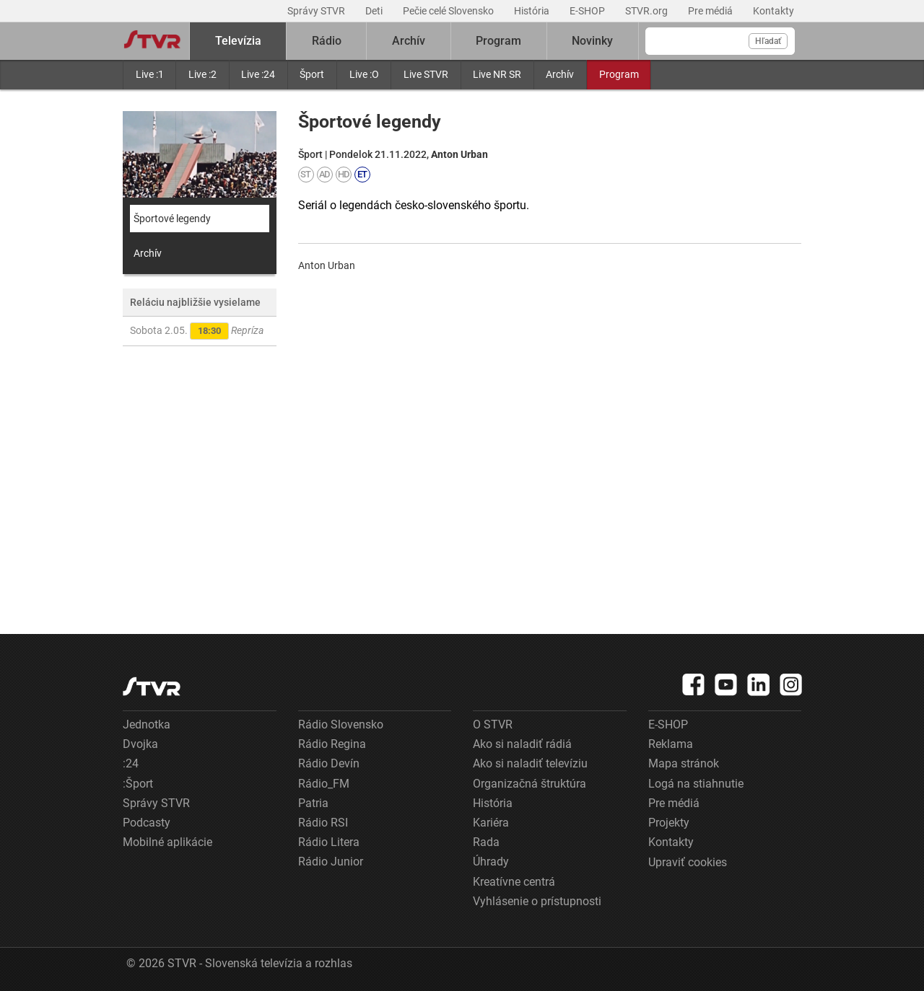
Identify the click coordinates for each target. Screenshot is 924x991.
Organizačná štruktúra (529, 783)
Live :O (364, 74)
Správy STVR (317, 11)
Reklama (670, 744)
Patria (313, 803)
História (533, 11)
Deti (375, 11)
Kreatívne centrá (514, 882)
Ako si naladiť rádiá (522, 744)
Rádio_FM (323, 783)
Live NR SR (497, 74)
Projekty (668, 822)
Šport (312, 74)
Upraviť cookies (687, 862)
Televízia (238, 41)
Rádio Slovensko (340, 724)
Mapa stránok (683, 763)
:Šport (138, 783)
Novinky (592, 41)
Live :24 (258, 74)
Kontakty (773, 11)
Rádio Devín (328, 763)
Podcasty (146, 822)
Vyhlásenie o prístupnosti (537, 901)
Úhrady (491, 861)
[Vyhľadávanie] (720, 41)
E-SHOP (588, 11)
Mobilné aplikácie (167, 842)
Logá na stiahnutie (696, 783)
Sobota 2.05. (196, 331)
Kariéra (491, 822)
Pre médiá (711, 11)
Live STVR (426, 74)
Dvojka (140, 744)
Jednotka (146, 724)
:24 (131, 763)
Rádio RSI (323, 822)
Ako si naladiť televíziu (530, 763)
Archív (560, 74)
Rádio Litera (328, 842)
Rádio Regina (332, 744)
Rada (486, 842)
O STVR (493, 724)
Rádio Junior (330, 861)
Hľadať (768, 41)
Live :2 (202, 74)
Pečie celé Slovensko (449, 11)
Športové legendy (172, 218)
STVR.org (647, 11)
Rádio (326, 41)
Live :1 (150, 74)
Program (619, 74)
